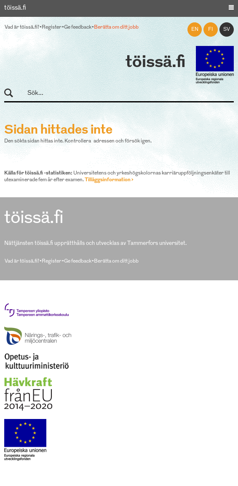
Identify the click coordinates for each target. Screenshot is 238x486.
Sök (12, 93)
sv (226, 29)
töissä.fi (155, 62)
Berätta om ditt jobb (116, 27)
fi (210, 29)
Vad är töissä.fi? (22, 27)
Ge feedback (77, 27)
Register (52, 27)
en (194, 29)
